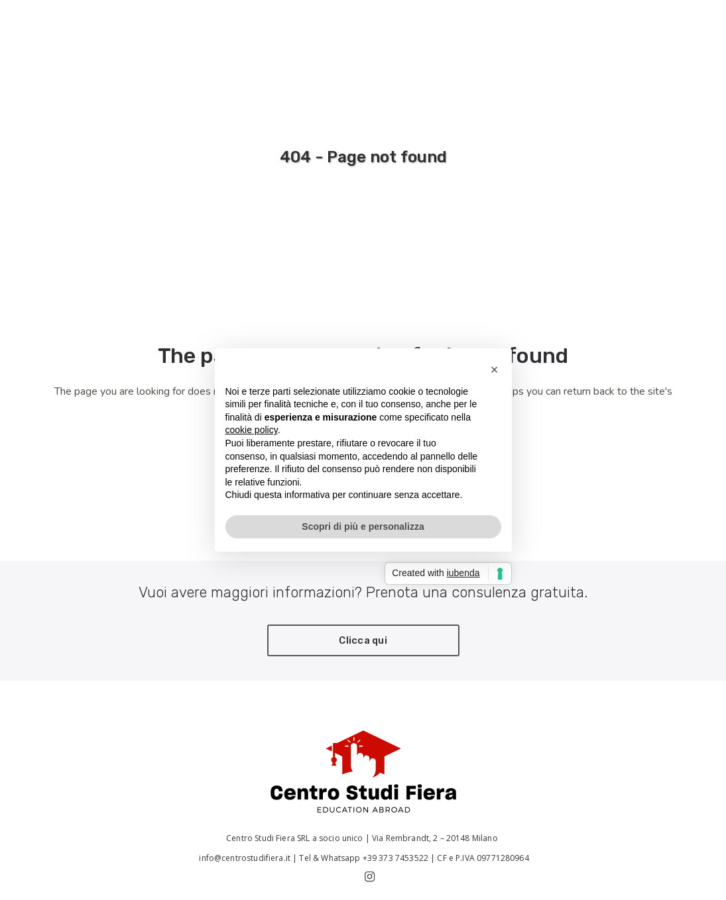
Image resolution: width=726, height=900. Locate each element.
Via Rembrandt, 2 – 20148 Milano (436, 838)
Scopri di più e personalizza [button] (363, 526)
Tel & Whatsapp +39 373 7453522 (363, 858)
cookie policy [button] (251, 430)
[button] (494, 369)
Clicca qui (363, 640)
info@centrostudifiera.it (243, 858)
